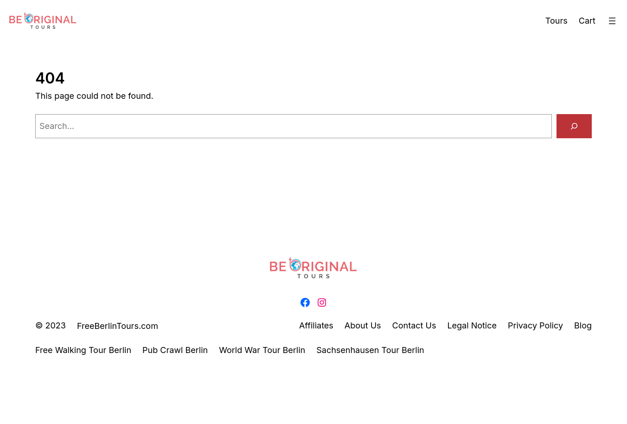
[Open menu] (612, 20)
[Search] (574, 126)
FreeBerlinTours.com (117, 326)
